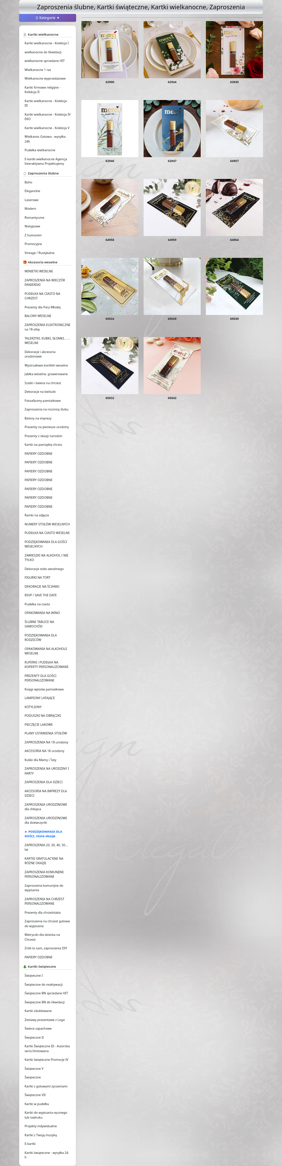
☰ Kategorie (47, 17)
